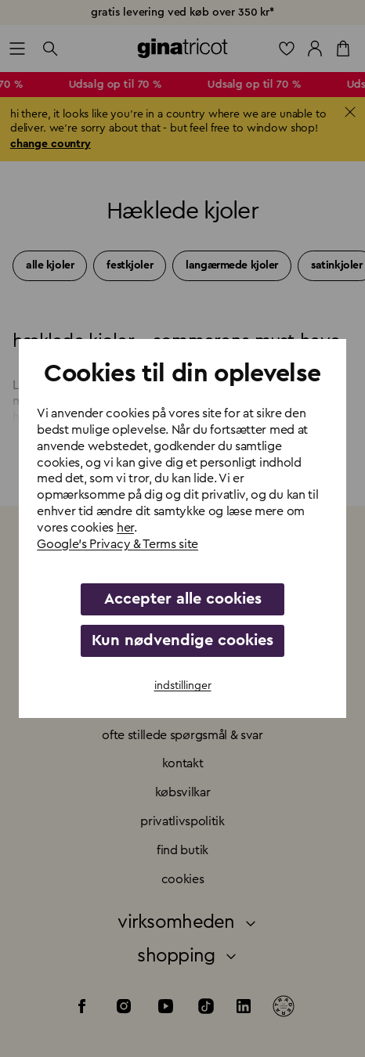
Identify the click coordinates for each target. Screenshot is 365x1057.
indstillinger (182, 685)
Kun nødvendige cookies (182, 640)
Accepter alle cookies (183, 599)
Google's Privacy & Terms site (117, 544)
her (125, 527)
